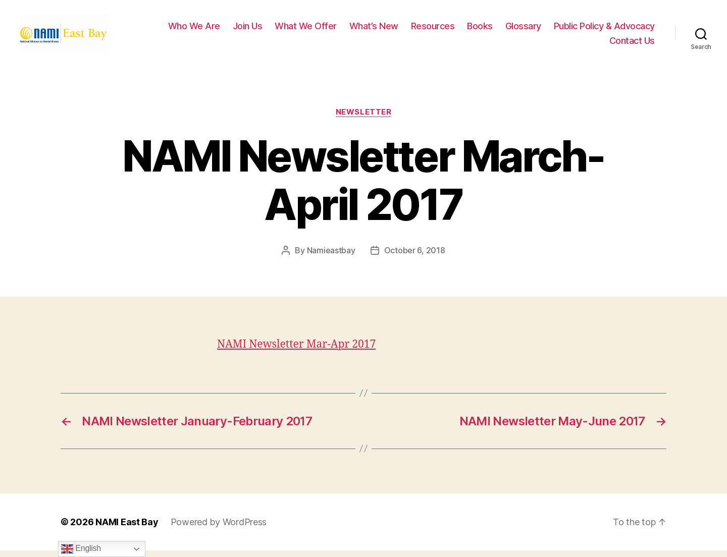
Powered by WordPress (219, 528)
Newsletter (364, 118)
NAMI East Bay (127, 528)
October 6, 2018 (414, 257)
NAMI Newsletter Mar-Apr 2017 (296, 351)
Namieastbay (331, 257)
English (81, 549)
